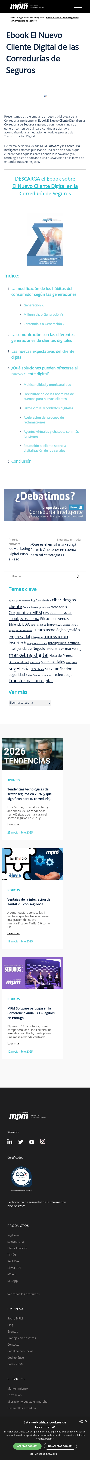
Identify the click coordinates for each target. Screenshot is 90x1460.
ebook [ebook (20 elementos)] (14, 618)
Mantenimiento (17, 1388)
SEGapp (12, 1281)
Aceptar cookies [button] (27, 1446)
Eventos (12, 1331)
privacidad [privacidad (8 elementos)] (35, 662)
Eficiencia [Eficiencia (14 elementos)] (15, 624)
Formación (14, 1395)
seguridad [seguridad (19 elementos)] (17, 674)
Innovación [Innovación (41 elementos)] (56, 636)
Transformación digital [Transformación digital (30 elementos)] (31, 680)
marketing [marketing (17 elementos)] (73, 648)
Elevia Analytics (17, 1248)
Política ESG (15, 1364)
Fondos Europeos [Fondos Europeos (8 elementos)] (23, 630)
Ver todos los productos (23, 1294)
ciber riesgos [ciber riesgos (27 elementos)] (64, 600)
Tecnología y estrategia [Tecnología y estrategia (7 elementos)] (43, 675)
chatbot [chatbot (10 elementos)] (46, 600)
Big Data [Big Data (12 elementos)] (36, 600)
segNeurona (15, 1242)
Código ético (15, 1358)
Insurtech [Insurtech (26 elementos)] (17, 643)
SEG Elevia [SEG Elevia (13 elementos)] (37, 669)
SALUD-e (13, 1261)
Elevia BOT (14, 1268)
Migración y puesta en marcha (27, 1402)
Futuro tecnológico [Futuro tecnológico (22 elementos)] (49, 629)
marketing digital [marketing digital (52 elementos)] (28, 654)
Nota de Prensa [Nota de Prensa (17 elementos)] (61, 655)
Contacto (13, 1344)
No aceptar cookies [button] (60, 1446)
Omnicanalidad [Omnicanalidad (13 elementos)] (19, 662)
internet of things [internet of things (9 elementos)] (55, 648)
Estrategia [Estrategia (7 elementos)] (67, 625)
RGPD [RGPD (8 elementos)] (69, 662)
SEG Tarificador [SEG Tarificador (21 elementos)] (58, 668)
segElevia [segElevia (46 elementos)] (19, 668)
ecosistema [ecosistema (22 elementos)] (29, 618)
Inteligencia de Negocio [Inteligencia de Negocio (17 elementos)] (27, 648)
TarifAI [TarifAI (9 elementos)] (29, 675)
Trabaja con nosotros (21, 1338)
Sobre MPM (15, 1318)
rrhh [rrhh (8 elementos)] (74, 662)
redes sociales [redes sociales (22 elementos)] (53, 661)
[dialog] (45, 1438)
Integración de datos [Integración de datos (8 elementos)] (37, 643)
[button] (45, 1454)
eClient (12, 1274)
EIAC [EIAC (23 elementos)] (26, 624)
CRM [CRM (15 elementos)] (46, 613)
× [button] (86, 1421)
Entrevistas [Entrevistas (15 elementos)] (54, 624)
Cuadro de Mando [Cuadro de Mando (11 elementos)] (61, 613)
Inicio (12, 17)
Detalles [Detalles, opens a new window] (49, 1438)
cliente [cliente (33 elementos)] (15, 606)
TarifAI (11, 1255)
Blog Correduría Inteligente (30, 17)
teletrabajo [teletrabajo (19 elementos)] (64, 674)
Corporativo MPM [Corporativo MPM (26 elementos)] (25, 612)
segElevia (13, 1235)
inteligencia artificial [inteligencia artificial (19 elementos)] (64, 643)
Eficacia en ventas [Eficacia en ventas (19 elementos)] (54, 618)
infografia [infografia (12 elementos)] (37, 637)
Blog (10, 1325)
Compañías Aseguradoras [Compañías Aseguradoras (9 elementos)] (36, 607)
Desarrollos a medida (21, 1408)
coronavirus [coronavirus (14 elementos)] (59, 607)
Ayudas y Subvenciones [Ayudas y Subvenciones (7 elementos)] (19, 600)
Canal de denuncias (20, 1351)
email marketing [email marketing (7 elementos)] (38, 625)
